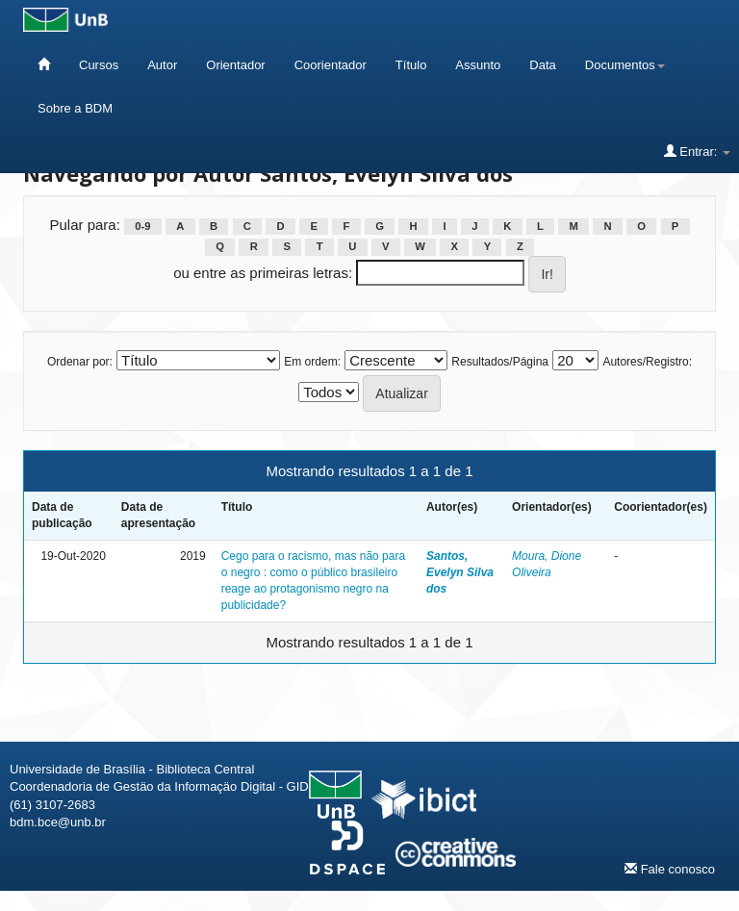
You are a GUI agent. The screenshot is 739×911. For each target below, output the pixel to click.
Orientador (235, 65)
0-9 (142, 226)
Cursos (98, 65)
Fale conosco (669, 868)
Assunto (477, 65)
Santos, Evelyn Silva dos (460, 572)
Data (542, 65)
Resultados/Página (499, 361)
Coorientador (330, 65)
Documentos (625, 65)
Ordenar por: (80, 361)
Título (411, 65)
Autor (162, 65)
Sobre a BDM (75, 108)
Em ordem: (312, 361)
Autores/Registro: (647, 361)
